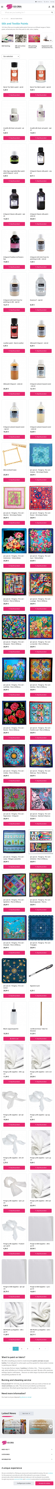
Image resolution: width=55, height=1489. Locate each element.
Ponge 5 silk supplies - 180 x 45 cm (13, 1073)
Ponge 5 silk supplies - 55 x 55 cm (40, 1116)
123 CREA (5, 18)
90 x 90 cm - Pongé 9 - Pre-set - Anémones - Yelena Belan (13, 557)
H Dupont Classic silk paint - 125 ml (41, 172)
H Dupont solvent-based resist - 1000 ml (40, 428)
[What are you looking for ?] (27, 12)
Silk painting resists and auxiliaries (32, 47)
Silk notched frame (9, 470)
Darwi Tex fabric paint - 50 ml (13, 87)
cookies (50, 1473)
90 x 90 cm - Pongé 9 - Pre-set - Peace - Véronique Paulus (40, 514)
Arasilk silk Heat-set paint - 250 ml (40, 129)
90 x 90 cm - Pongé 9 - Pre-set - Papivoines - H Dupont (13, 815)
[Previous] (4, 40)
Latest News (9, 1413)
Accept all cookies (44, 1483)
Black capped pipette (10, 1029)
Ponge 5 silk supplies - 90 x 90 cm (13, 1116)
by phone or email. (26, 1397)
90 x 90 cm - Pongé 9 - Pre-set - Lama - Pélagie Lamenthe (13, 858)
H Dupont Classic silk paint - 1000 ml (39, 215)
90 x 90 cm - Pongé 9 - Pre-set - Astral (13, 987)
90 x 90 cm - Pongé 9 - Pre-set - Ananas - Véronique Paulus (40, 471)
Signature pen (35, 986)
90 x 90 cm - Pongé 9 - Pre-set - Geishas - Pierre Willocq (40, 686)
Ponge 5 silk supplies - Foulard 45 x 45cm (13, 1245)
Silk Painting (6, 46)
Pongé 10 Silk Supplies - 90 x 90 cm (13, 1288)
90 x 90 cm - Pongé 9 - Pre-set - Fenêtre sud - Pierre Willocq (40, 729)
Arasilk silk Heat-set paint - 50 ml (13, 129)
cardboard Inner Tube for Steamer (39, 1030)
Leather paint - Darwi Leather (13, 343)
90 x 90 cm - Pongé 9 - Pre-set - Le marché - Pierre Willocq (40, 643)
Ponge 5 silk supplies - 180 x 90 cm (40, 1202)
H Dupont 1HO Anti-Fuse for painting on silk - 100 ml (39, 258)
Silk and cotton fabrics (20, 46)
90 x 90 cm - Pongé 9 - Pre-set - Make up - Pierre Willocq (40, 772)
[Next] (51, 40)
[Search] (52, 12)
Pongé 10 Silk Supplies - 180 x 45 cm (40, 1245)
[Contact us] (38, 1)
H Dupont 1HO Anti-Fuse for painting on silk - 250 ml (12, 301)
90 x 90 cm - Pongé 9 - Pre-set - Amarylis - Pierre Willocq (13, 944)
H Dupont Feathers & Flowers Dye (13, 258)
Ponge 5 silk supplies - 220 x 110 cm (41, 1073)
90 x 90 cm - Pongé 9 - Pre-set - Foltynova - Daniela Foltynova (40, 815)
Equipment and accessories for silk (47, 47)
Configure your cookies (24, 1483)
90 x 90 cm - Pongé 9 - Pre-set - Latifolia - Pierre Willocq (13, 686)
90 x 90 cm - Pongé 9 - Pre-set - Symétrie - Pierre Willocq (13, 901)
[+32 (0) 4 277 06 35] (46, 1)
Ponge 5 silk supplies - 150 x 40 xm (13, 1202)
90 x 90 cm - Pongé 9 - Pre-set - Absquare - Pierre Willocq (13, 643)
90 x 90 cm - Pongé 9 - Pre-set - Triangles (40, 944)
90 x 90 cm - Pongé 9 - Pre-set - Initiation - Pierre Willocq (40, 858)
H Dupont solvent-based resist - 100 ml (40, 385)
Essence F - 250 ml (36, 300)
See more (25, 1413)
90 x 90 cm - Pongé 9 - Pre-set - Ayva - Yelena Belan (40, 557)
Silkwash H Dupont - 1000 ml (12, 384)
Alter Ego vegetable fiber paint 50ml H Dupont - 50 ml (14, 172)
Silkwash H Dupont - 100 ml (39, 343)
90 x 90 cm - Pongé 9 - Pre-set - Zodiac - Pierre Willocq (13, 772)
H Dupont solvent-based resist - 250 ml (13, 428)
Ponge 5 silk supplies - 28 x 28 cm (13, 1159)
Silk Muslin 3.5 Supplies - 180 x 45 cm (13, 1331)
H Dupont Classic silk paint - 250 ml (14, 215)
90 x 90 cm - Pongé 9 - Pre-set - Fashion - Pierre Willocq (13, 600)
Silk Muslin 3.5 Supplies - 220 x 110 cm (40, 1331)
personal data (18, 1479)
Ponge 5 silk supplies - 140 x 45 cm (40, 1159)
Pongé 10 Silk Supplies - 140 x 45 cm (40, 1288)
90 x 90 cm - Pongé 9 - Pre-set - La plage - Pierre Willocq (40, 600)
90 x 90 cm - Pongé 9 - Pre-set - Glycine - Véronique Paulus (13, 514)
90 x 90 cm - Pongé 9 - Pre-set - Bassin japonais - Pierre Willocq (40, 901)
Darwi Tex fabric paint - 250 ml (40, 87)
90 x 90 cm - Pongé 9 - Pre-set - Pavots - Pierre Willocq (13, 729)
